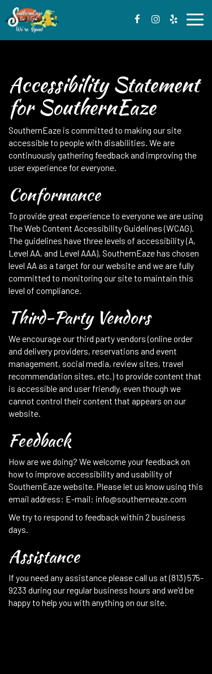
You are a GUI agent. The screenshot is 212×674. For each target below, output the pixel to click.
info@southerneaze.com (141, 499)
